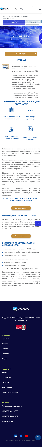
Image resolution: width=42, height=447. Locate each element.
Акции (4, 359)
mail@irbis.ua (7, 421)
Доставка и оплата (10, 393)
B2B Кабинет (7, 388)
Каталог (5, 372)
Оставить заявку (21, 208)
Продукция (6, 377)
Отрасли (5, 382)
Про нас (5, 339)
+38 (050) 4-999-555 (10, 411)
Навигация (21, 53)
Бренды (5, 344)
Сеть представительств (12, 406)
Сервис (5, 349)
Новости (5, 354)
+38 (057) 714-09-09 (10, 416)
